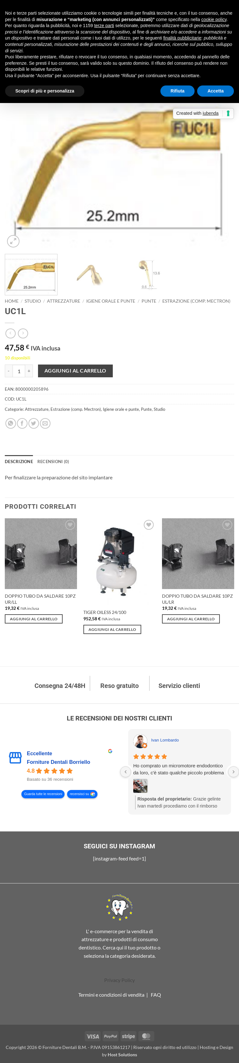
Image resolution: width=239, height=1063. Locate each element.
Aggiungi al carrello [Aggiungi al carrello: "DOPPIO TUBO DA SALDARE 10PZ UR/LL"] (34, 619)
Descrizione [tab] (19, 461)
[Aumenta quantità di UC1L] (29, 371)
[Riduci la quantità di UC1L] (8, 371)
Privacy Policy (119, 980)
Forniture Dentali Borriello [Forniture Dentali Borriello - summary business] (58, 762)
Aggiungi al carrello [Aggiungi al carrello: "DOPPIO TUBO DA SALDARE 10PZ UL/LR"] (191, 619)
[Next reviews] (233, 771)
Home (12, 301)
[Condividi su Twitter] (33, 423)
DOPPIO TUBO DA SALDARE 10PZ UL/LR (197, 599)
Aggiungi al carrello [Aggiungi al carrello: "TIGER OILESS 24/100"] (112, 629)
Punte (149, 301)
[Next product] (10, 333)
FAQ (156, 995)
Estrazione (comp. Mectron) (196, 301)
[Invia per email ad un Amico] (45, 423)
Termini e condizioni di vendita (111, 995)
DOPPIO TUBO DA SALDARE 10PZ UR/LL (40, 599)
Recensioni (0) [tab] (53, 461)
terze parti (104, 25)
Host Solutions (122, 1054)
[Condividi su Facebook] (22, 423)
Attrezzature (63, 301)
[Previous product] (23, 333)
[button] (13, 241)
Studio (33, 301)
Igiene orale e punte (110, 301)
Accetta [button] (215, 90)
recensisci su (79, 794)
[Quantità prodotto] (18, 371)
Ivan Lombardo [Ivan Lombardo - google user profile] (165, 740)
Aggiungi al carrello (75, 370)
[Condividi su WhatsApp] (10, 423)
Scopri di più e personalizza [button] (44, 90)
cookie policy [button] (214, 19)
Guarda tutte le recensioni (43, 794)
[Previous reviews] (125, 771)
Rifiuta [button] (178, 90)
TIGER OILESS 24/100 (104, 612)
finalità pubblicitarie (182, 38)
